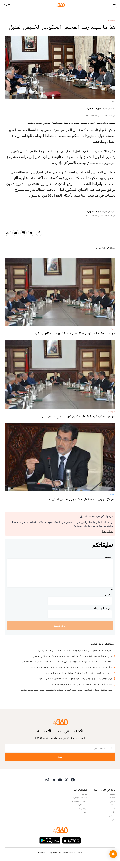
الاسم (108, 595)
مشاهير (112, 816)
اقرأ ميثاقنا (107, 531)
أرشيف (84, 812)
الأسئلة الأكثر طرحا (80, 798)
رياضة (113, 812)
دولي (113, 819)
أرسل (60, 757)
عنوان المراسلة (102, 608)
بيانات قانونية (82, 805)
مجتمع (112, 801)
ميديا (113, 808)
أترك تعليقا (60, 625)
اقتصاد (112, 798)
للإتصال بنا (83, 808)
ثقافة (113, 805)
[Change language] (7, 5)
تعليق (108, 556)
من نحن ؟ (83, 794)
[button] (113, 854)
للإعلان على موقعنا (79, 801)
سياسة (111, 20)
